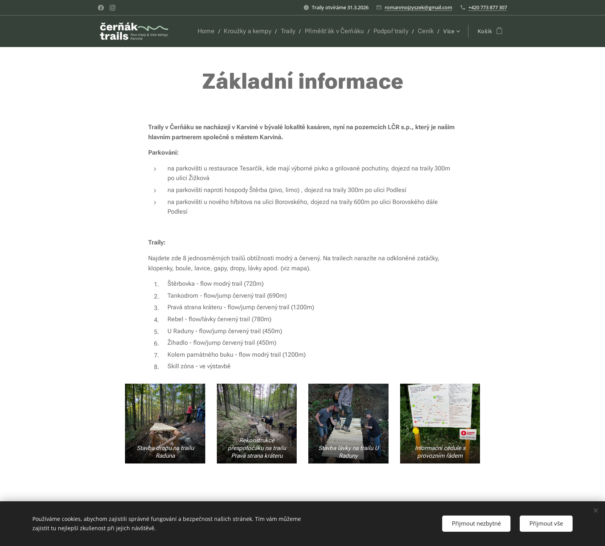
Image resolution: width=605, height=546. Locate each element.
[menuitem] (219, 31)
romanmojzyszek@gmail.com (418, 7)
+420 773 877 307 (487, 7)
